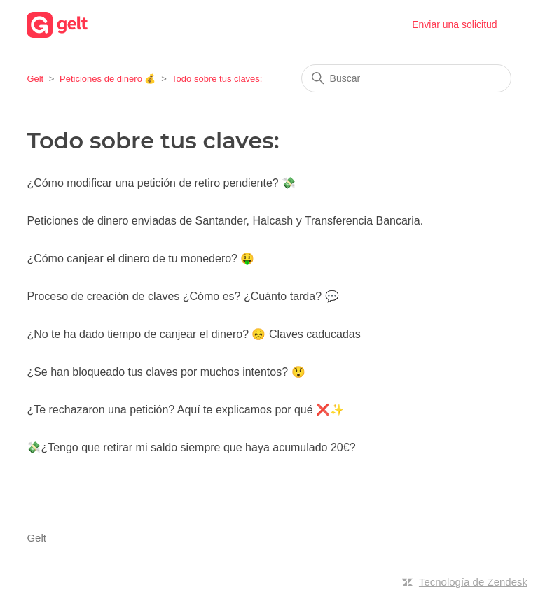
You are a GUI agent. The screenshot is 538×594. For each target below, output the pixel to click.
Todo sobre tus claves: (217, 78)
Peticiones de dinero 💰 (108, 78)
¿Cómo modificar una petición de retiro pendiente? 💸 (161, 183)
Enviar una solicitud (454, 24)
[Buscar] (406, 78)
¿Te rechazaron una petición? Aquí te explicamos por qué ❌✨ (185, 410)
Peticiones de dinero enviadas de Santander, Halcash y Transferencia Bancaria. (225, 221)
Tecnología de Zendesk (473, 582)
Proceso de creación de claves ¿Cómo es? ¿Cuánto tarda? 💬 (182, 296)
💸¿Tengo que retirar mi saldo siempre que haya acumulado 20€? (191, 447)
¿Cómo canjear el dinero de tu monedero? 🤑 (140, 258)
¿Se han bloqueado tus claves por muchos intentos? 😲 (166, 372)
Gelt (35, 78)
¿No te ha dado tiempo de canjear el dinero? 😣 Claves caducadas (193, 334)
